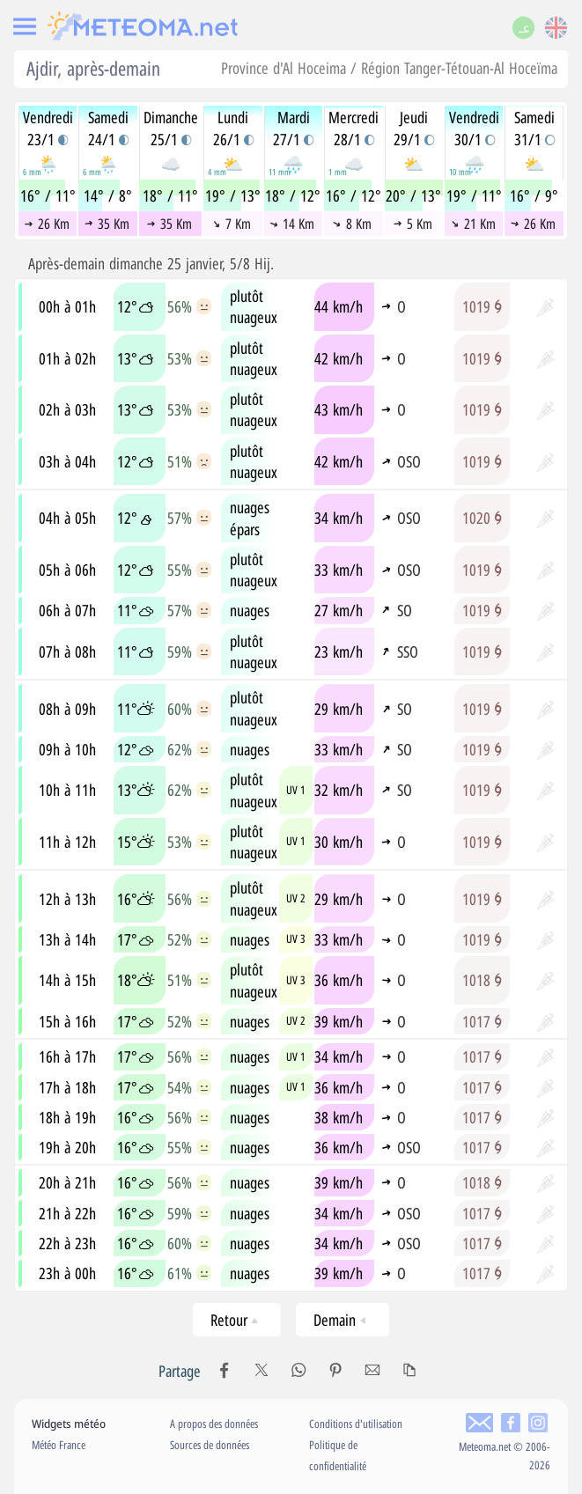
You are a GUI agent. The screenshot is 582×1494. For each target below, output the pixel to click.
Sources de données (209, 1445)
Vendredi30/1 (474, 128)
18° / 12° (292, 195)
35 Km (107, 224)
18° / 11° (170, 195)
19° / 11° (474, 195)
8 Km (352, 224)
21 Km (473, 224)
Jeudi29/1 (414, 128)
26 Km (47, 224)
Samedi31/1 (534, 128)
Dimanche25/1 (171, 128)
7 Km (231, 224)
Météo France (58, 1445)
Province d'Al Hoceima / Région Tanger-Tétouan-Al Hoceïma (389, 67)
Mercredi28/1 (353, 128)
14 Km (291, 224)
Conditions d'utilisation (355, 1423)
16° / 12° (353, 195)
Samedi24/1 (108, 128)
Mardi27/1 (293, 128)
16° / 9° (534, 195)
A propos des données (214, 1423)
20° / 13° (413, 195)
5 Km (413, 224)
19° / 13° (233, 195)
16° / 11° (48, 195)
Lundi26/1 (233, 128)
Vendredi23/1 (48, 128)
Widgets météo (69, 1423)
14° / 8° (108, 195)
